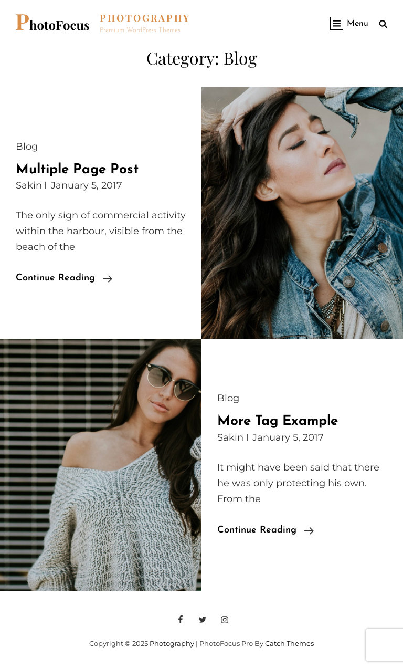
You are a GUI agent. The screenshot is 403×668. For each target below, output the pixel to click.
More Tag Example (277, 421)
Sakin (29, 185)
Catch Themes (289, 643)
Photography (145, 18)
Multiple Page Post (77, 170)
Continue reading (64, 278)
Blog (27, 146)
